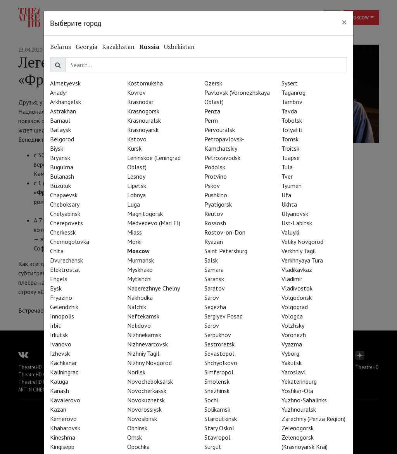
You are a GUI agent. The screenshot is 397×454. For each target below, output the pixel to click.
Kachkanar (63, 363)
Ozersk (213, 83)
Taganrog (293, 92)
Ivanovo (60, 344)
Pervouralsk (219, 130)
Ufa (286, 195)
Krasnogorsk (143, 111)
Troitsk (290, 148)
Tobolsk (291, 120)
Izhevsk (60, 353)
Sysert (289, 83)
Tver (287, 176)
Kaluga (59, 381)
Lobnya (136, 195)
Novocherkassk (146, 391)
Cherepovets (66, 223)
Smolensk (217, 381)
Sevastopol (219, 353)
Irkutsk (59, 335)
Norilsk (136, 372)
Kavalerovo (65, 400)
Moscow (138, 251)
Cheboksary (64, 204)
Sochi (211, 400)
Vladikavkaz (296, 269)
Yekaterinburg (299, 381)
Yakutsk (291, 363)
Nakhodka (140, 297)
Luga (133, 204)
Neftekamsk (143, 316)
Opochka (138, 447)
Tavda (289, 111)
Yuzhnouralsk (298, 409)
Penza (212, 111)
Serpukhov (217, 335)
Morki (134, 241)
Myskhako (140, 269)
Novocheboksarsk (150, 381)
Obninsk (137, 428)
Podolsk (214, 167)
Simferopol (218, 372)
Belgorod (62, 139)
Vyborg (290, 353)
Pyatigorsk (218, 204)
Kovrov (136, 92)
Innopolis (62, 316)
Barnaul (60, 120)
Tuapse (290, 158)
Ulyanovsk (294, 213)
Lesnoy (136, 176)
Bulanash (62, 176)
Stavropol (217, 437)
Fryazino (61, 297)
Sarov (211, 297)
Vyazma (291, 344)
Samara (214, 269)
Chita (57, 251)
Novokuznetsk (146, 400)
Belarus (60, 46)
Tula (287, 167)
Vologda (292, 316)
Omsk (134, 437)
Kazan (58, 409)
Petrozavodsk (222, 158)
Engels (58, 279)
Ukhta (289, 204)
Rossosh (215, 223)
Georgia (86, 46)
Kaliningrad (64, 372)
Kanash (59, 391)
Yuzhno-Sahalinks (304, 400)
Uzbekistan (179, 46)
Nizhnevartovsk (147, 344)
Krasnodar (140, 102)
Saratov (214, 288)
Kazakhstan (118, 46)
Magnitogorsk (145, 213)
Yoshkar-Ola (297, 391)
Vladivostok (296, 288)
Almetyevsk (65, 83)
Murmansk (140, 260)
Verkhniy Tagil (298, 251)
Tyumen (291, 186)
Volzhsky (292, 325)
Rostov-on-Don (224, 232)
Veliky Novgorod (302, 241)
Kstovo (137, 139)
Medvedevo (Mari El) (153, 223)
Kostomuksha (145, 83)
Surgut (212, 447)
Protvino (215, 176)
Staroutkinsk (220, 419)
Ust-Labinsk (296, 223)
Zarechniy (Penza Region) (313, 419)
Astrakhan (63, 111)
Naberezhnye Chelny (153, 288)
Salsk (211, 260)
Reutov (213, 213)
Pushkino (215, 195)
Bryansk (60, 158)
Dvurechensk (66, 260)
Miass (134, 232)
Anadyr (58, 92)
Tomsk (290, 139)
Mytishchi (139, 279)
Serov (211, 325)
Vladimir (291, 279)
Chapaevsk (64, 195)
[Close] (344, 22)
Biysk (56, 148)
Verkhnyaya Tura (302, 260)
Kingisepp (62, 447)
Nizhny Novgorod (149, 363)
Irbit (55, 325)
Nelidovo (139, 325)
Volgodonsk (296, 297)
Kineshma (62, 437)
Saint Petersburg (225, 251)
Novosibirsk (142, 419)
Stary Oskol (219, 428)
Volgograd (294, 307)
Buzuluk (60, 186)
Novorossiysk (144, 409)
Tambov (291, 102)
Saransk (214, 279)
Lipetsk (136, 186)
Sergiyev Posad (223, 316)
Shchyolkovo (220, 363)
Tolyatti (291, 130)
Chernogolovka (69, 241)
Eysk (56, 288)
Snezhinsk (217, 391)
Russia (149, 46)
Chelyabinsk (65, 213)
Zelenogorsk (297, 428)
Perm (211, 120)
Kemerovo (63, 419)
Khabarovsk (65, 428)
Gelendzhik (64, 307)
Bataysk (60, 130)
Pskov (212, 186)
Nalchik (136, 307)
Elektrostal (65, 269)
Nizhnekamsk (144, 335)
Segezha (215, 307)
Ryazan (213, 241)
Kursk (134, 148)
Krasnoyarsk (143, 130)
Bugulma (61, 167)
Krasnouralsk (144, 120)
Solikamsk (217, 409)
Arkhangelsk (65, 102)
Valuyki (290, 232)
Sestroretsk (219, 344)
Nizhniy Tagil (143, 353)
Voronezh (293, 335)
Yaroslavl (293, 372)
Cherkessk (63, 232)
